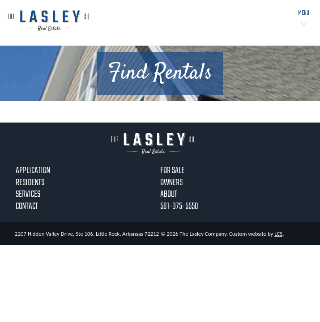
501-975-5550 (179, 206)
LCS (278, 233)
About (168, 194)
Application (33, 171)
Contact (27, 206)
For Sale (172, 171)
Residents (30, 183)
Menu (303, 13)
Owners (171, 183)
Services (28, 194)
